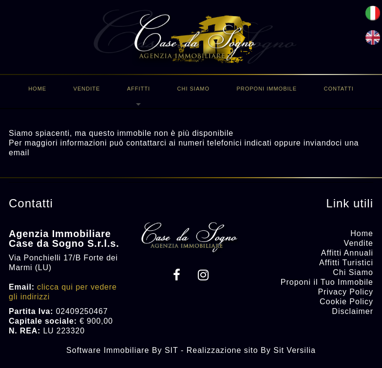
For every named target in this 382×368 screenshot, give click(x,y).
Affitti (138, 89)
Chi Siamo (193, 89)
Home (37, 89)
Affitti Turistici (346, 262)
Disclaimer (352, 311)
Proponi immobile (266, 89)
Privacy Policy (345, 292)
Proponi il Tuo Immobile (327, 282)
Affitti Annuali (347, 253)
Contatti (338, 89)
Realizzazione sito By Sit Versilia (251, 350)
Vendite (87, 89)
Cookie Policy (346, 301)
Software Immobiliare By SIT (122, 350)
